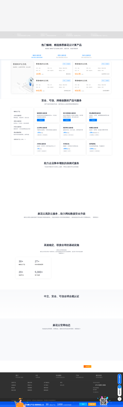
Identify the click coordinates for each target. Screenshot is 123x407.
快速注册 (92, 404)
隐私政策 (46, 392)
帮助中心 (30, 387)
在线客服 (119, 391)
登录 (83, 404)
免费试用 (87, 368)
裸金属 (13, 390)
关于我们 (46, 387)
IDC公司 (62, 387)
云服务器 (13, 387)
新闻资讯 (30, 392)
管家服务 (30, 390)
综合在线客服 (96, 390)
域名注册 (13, 392)
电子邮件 (95, 391)
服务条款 (46, 390)
